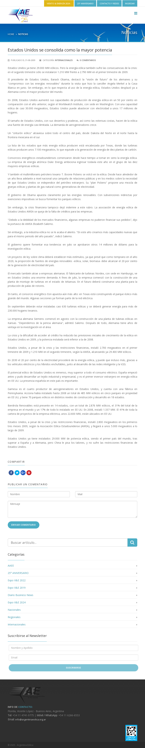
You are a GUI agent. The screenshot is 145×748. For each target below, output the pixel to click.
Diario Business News (20, 595)
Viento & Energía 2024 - (59, 3)
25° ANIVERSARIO (85, 3)
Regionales (14, 617)
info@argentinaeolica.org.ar (30, 719)
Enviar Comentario (23, 525)
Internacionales (63, 60)
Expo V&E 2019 (17, 587)
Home (11, 34)
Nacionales (14, 609)
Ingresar (130, 3)
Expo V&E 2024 (17, 602)
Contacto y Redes (109, 3)
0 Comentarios (88, 60)
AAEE (11, 565)
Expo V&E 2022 (17, 580)
